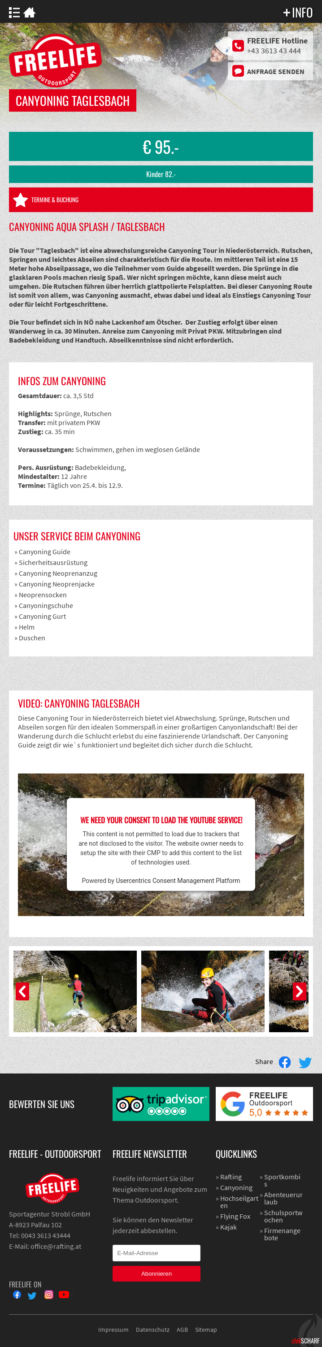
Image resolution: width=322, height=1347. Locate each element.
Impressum (113, 1329)
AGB (182, 1329)
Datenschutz (153, 1329)
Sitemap (206, 1329)
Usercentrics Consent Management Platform (178, 880)
